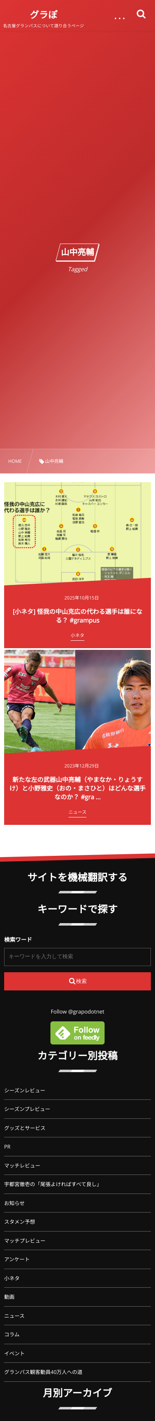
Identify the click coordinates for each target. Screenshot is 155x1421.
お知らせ (14, 1203)
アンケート (17, 1259)
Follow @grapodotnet (78, 1011)
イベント (14, 1353)
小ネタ (12, 1278)
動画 (9, 1296)
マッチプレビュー (24, 1240)
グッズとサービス (24, 1128)
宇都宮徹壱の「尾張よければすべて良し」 (53, 1184)
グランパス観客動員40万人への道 (43, 1372)
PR (7, 1146)
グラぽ (43, 14)
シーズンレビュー (24, 1090)
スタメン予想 (19, 1221)
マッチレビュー (22, 1165)
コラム (11, 1334)
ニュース (14, 1315)
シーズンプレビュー (27, 1109)
